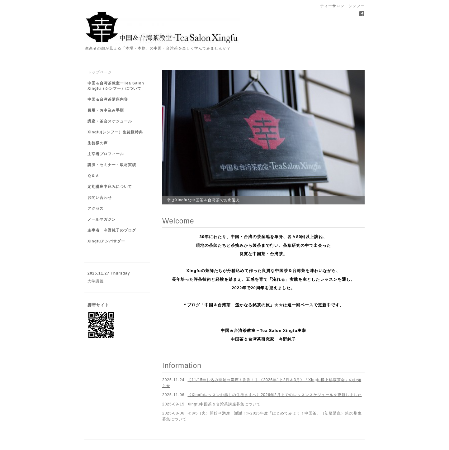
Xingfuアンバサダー (106, 241)
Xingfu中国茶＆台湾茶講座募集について (224, 404)
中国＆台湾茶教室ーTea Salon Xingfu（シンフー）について (115, 86)
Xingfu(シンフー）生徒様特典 (115, 132)
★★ (278, 305)
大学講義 (95, 281)
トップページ (99, 72)
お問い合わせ (99, 197)
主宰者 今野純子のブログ (111, 230)
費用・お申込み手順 (105, 110)
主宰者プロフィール (105, 154)
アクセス (95, 208)
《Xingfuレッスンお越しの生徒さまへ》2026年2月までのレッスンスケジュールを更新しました (274, 395)
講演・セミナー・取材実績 (111, 165)
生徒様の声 (97, 143)
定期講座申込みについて (109, 186)
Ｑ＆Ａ (93, 176)
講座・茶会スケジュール (109, 121)
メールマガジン (101, 219)
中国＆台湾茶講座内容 (107, 99)
